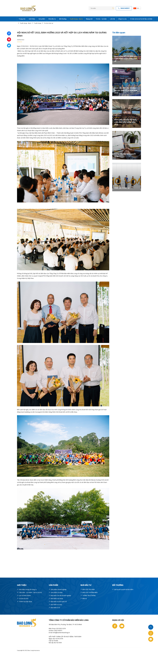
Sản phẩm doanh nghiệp (58, 589)
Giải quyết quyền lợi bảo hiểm (122, 589)
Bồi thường (62, 19)
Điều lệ (84, 599)
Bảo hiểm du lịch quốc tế (58, 602)
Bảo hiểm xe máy (55, 605)
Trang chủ (22, 19)
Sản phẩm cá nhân (56, 593)
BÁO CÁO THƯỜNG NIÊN (89, 593)
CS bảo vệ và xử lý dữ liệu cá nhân (141, 19)
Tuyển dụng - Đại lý (76, 19)
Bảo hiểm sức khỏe (56, 599)
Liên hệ (112, 19)
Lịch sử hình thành (24, 596)
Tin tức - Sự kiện (101, 19)
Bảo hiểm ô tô (54, 608)
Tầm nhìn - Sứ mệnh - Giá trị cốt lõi (29, 593)
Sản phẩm (41, 19)
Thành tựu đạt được (24, 602)
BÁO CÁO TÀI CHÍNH (88, 589)
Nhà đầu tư (52, 19)
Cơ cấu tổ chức (22, 599)
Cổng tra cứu (122, 19)
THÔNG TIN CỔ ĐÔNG (88, 596)
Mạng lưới (89, 19)
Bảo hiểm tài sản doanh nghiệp (60, 596)
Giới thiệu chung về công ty (27, 589)
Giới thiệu (32, 19)
